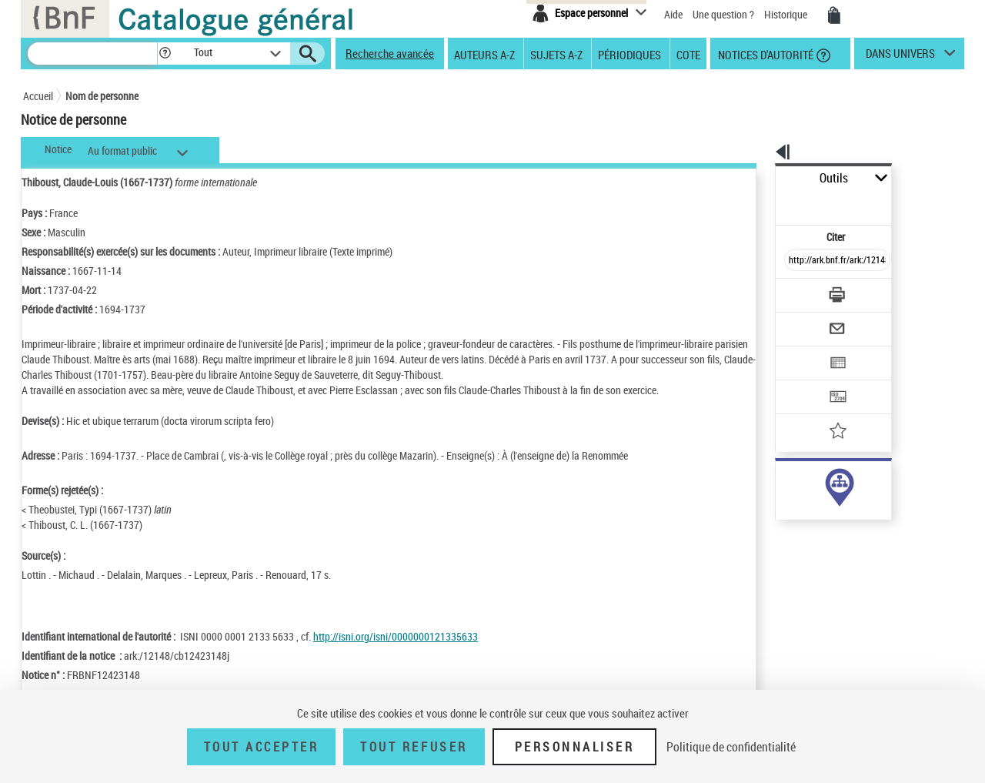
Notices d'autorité (764, 54)
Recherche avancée (390, 53)
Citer (770, 203)
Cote (688, 54)
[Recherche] (92, 53)
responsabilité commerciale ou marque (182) (852, 499)
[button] (165, 53)
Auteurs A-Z (484, 54)
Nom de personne (102, 96)
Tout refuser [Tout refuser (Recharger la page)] (413, 746)
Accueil (38, 96)
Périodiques (629, 54)
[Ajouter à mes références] (803, 381)
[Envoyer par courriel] (794, 291)
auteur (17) (783, 484)
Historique (787, 14)
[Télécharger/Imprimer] (797, 261)
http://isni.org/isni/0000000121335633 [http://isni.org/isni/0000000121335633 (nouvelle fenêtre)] (395, 636)
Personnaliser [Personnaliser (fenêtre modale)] (575, 746)
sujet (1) (777, 514)
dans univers (900, 57)
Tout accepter (261, 746)
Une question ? (723, 14)
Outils (758, 178)
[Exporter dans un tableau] (805, 321)
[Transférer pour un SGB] (801, 351)
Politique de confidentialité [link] (731, 746)
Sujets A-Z (556, 54)
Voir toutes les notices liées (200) (821, 546)
